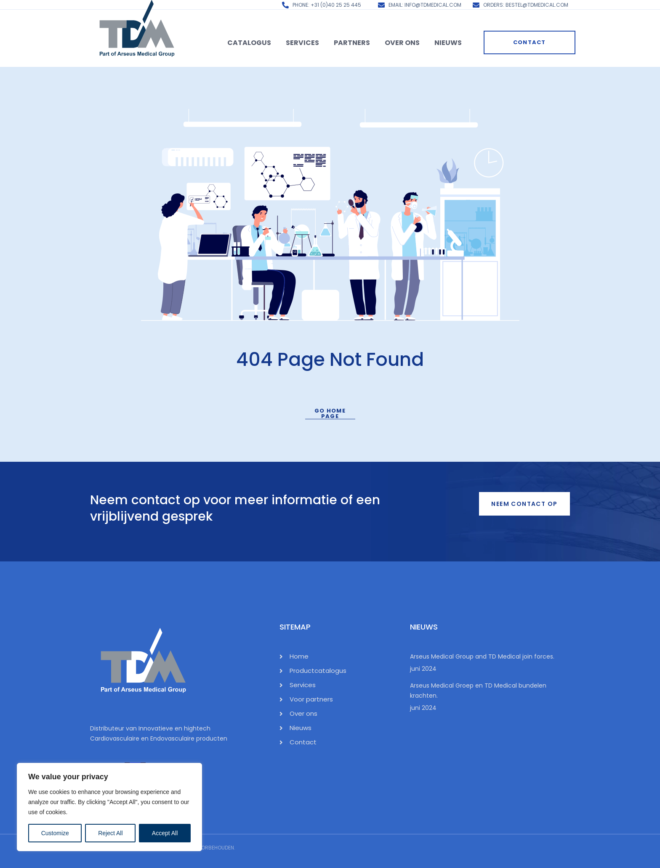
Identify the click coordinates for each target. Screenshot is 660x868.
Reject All (110, 833)
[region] (109, 807)
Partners (352, 43)
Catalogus (249, 43)
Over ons (402, 43)
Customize (55, 833)
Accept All (165, 833)
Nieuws (448, 43)
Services (302, 43)
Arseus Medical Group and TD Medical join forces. (482, 656)
